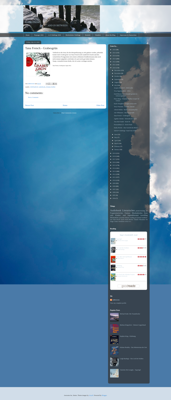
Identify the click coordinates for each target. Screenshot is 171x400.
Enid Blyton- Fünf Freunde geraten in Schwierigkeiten (125, 95)
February (117, 146)
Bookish (87, 35)
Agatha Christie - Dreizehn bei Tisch (125, 119)
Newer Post (29, 105)
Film (114, 219)
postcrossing (140, 211)
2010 (114, 180)
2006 (114, 192)
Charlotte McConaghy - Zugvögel (130, 370)
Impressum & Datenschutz (128, 35)
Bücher (131, 219)
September (117, 79)
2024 (114, 56)
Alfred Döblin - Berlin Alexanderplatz (126, 110)
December (117, 70)
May (116, 137)
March (116, 143)
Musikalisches (137, 213)
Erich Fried (124, 219)
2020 (114, 68)
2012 (114, 174)
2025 (114, 53)
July (115, 85)
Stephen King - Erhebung (128, 336)
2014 (114, 168)
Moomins (142, 219)
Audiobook (41, 87)
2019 (114, 153)
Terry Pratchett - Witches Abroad (124, 106)
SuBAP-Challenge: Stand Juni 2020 (125, 131)
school (126, 221)
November (117, 73)
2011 (114, 177)
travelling (144, 215)
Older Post (100, 105)
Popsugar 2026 (38, 35)
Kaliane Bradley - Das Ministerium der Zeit (133, 347)
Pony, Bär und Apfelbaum (124, 257)
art (147, 211)
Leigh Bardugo (121, 249)
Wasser (127, 217)
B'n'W (118, 219)
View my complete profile (118, 303)
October (117, 76)
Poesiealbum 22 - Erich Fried (123, 124)
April (116, 140)
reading (132, 217)
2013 (114, 171)
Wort (130, 221)
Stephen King (120, 267)
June (116, 134)
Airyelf (91, 395)
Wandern (98, 35)
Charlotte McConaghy (122, 240)
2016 (114, 162)
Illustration (114, 217)
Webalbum (121, 221)
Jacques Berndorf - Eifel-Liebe (123, 88)
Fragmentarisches (116, 213)
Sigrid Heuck (120, 258)
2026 (114, 49)
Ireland (48, 87)
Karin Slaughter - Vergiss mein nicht (125, 104)
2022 (114, 62)
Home (28, 35)
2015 (114, 165)
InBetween (115, 300)
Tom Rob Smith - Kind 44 (122, 122)
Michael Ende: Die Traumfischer (130, 314)
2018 (114, 156)
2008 (114, 186)
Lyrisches (122, 217)
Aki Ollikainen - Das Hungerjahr (124, 113)
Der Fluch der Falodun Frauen (125, 274)
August (116, 82)
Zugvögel (119, 239)
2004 (114, 198)
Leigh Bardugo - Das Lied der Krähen (131, 358)
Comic (116, 221)
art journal (138, 217)
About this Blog (110, 35)
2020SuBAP (34, 87)
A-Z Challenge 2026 (54, 35)
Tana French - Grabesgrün (122, 115)
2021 (114, 65)
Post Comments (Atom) (69, 113)
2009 (114, 183)
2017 (114, 159)
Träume (136, 219)
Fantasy (128, 213)
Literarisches (128, 210)
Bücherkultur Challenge (73, 35)
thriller (53, 87)
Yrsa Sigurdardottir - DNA (122, 91)
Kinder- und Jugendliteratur (127, 215)
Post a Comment (33, 97)
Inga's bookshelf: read (128, 235)
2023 (114, 59)
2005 (114, 195)
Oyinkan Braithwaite (122, 276)
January (117, 149)
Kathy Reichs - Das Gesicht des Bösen (126, 128)
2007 (114, 189)
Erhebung (119, 265)
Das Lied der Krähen (122, 248)
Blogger (104, 395)
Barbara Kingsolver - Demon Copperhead (133, 325)
